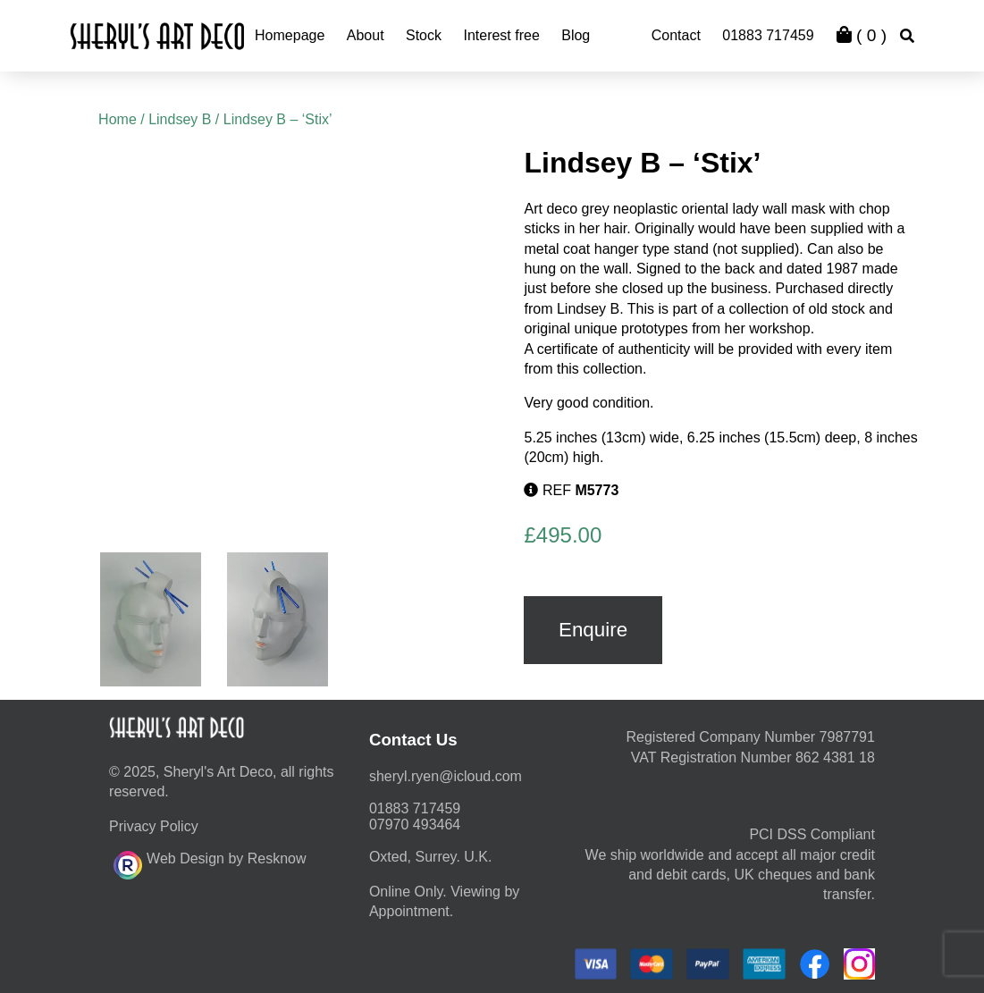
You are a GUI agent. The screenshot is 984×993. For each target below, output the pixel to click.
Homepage (289, 35)
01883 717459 (767, 35)
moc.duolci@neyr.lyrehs (445, 776)
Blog (575, 35)
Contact (676, 35)
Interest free (501, 35)
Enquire (593, 630)
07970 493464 (414, 824)
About (365, 35)
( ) (862, 35)
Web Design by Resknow (210, 862)
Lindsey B (179, 119)
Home (117, 119)
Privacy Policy (153, 826)
